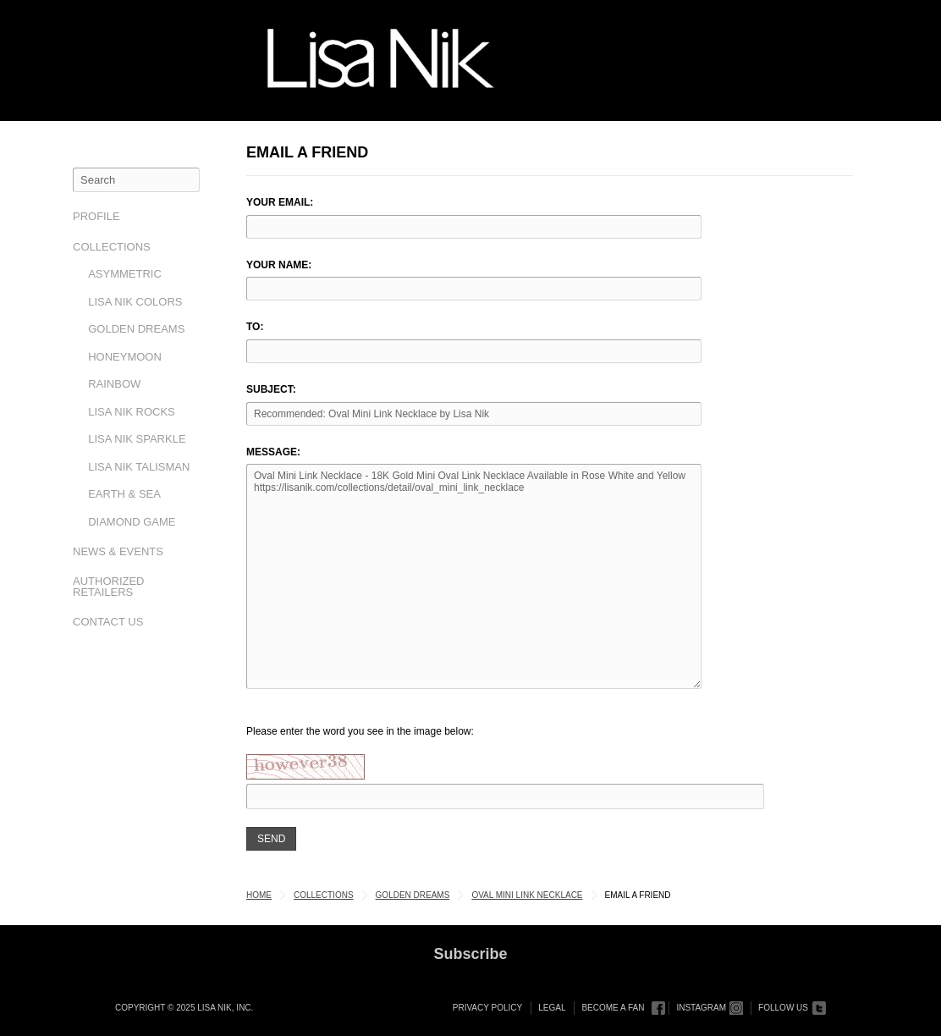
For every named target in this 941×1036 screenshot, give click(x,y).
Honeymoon (125, 356)
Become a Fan (612, 1007)
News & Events (118, 551)
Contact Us (108, 621)
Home (259, 895)
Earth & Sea (124, 493)
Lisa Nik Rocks (131, 411)
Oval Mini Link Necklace (526, 895)
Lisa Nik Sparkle (136, 438)
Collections (112, 246)
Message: (273, 452)
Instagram (701, 1007)
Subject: (271, 389)
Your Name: (278, 265)
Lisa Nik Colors (135, 301)
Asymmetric (125, 273)
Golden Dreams (136, 328)
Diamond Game (131, 521)
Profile (96, 216)
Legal (551, 1007)
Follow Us (783, 1007)
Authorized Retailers (109, 587)
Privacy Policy (487, 1007)
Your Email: (279, 202)
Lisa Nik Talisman (139, 466)
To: (254, 327)
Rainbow (114, 383)
